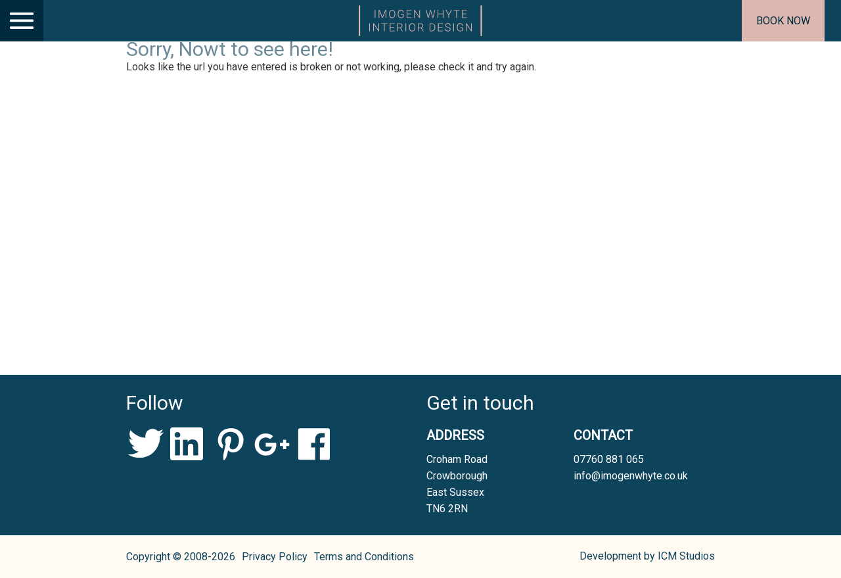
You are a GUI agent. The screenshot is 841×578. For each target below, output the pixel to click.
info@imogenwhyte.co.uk (631, 476)
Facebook (313, 443)
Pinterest (229, 443)
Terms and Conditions (364, 556)
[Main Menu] (21, 20)
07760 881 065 (609, 459)
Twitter (145, 443)
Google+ (271, 443)
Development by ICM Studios (647, 556)
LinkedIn (187, 443)
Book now (783, 20)
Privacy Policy (274, 556)
